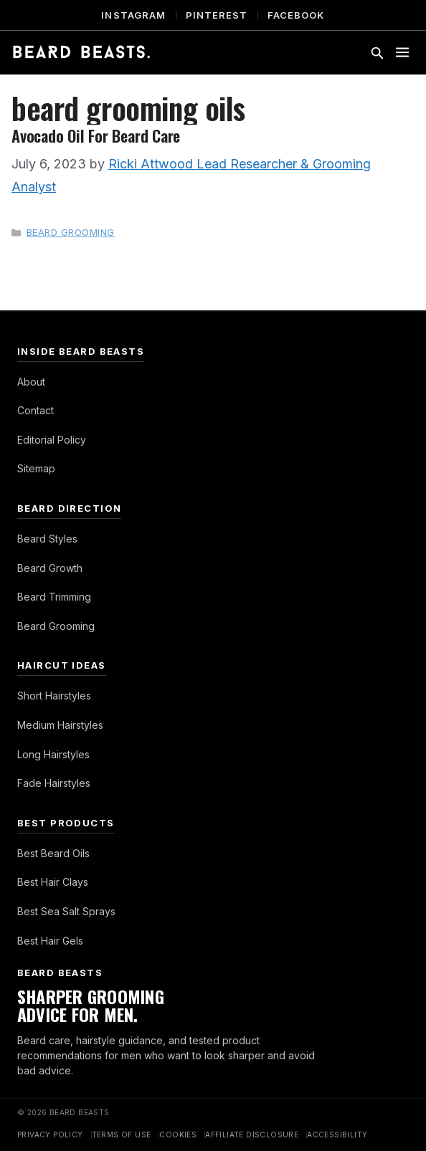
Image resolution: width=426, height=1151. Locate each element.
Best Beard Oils (53, 853)
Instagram (133, 15)
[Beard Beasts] (81, 52)
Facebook (296, 15)
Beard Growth (49, 568)
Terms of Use (121, 1134)
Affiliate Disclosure (251, 1134)
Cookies (178, 1134)
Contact (35, 410)
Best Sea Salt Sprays (66, 911)
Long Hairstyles (53, 754)
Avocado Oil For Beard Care (95, 135)
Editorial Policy (51, 440)
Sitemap (36, 468)
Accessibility (337, 1134)
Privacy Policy (50, 1134)
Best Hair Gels (50, 941)
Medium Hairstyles (60, 725)
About (31, 382)
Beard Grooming (71, 232)
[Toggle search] (376, 52)
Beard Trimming (54, 597)
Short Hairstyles (54, 695)
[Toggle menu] (402, 52)
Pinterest (216, 15)
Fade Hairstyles (53, 783)
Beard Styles (47, 538)
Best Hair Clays (52, 882)
